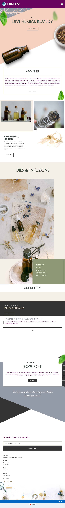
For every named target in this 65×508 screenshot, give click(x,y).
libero (38, 267)
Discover (33, 380)
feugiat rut (41, 271)
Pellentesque (41, 275)
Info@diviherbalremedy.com (9, 470)
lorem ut (39, 266)
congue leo (40, 272)
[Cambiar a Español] (32, 504)
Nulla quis (40, 264)
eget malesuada (42, 274)
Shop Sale (8, 155)
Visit (32, 330)
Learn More (32, 28)
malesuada (40, 269)
